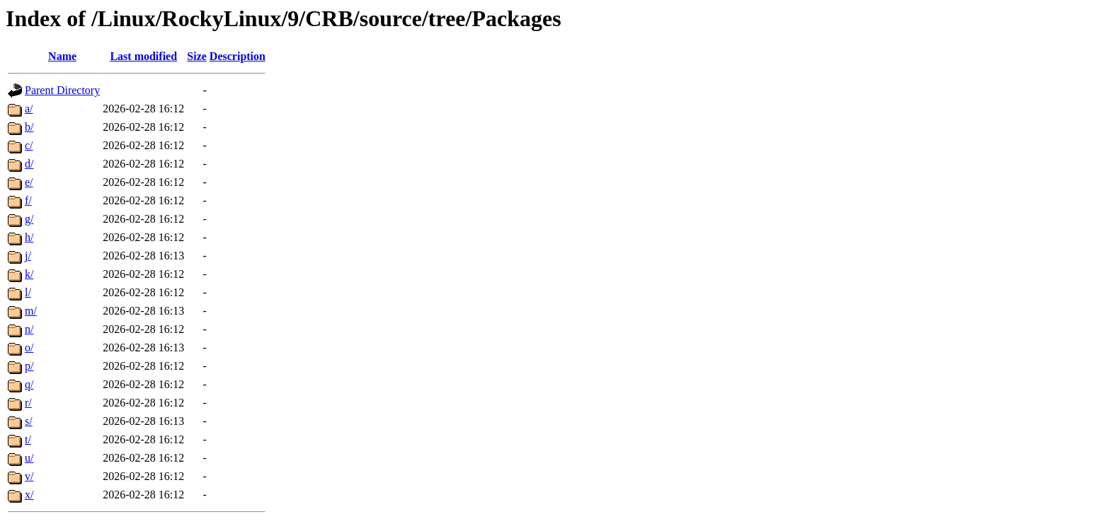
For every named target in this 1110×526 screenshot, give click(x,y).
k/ (29, 274)
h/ (29, 237)
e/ (29, 182)
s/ (29, 421)
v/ (29, 476)
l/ (28, 292)
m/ (31, 311)
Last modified (143, 56)
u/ (29, 458)
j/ (28, 256)
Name (62, 56)
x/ (29, 495)
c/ (29, 145)
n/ (29, 329)
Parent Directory (62, 90)
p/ (29, 366)
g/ (29, 219)
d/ (29, 164)
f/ (28, 200)
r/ (28, 403)
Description (237, 56)
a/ (29, 109)
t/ (28, 439)
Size (197, 56)
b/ (29, 127)
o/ (29, 347)
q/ (29, 384)
